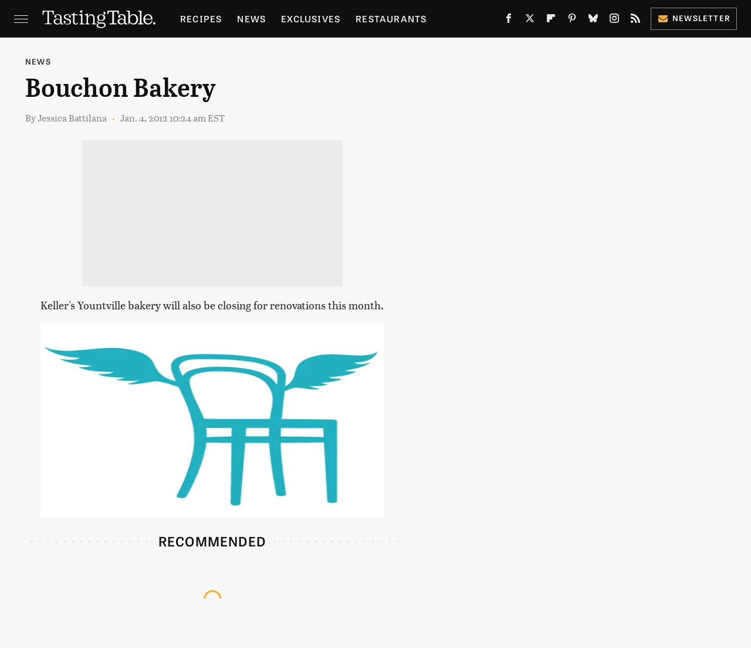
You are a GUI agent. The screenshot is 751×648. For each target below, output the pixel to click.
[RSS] (635, 20)
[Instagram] (614, 20)
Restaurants (391, 18)
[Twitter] (530, 20)
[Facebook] (509, 20)
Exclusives (310, 18)
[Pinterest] (572, 20)
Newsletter (693, 17)
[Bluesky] (593, 20)
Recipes (201, 18)
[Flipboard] (551, 20)
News (251, 18)
